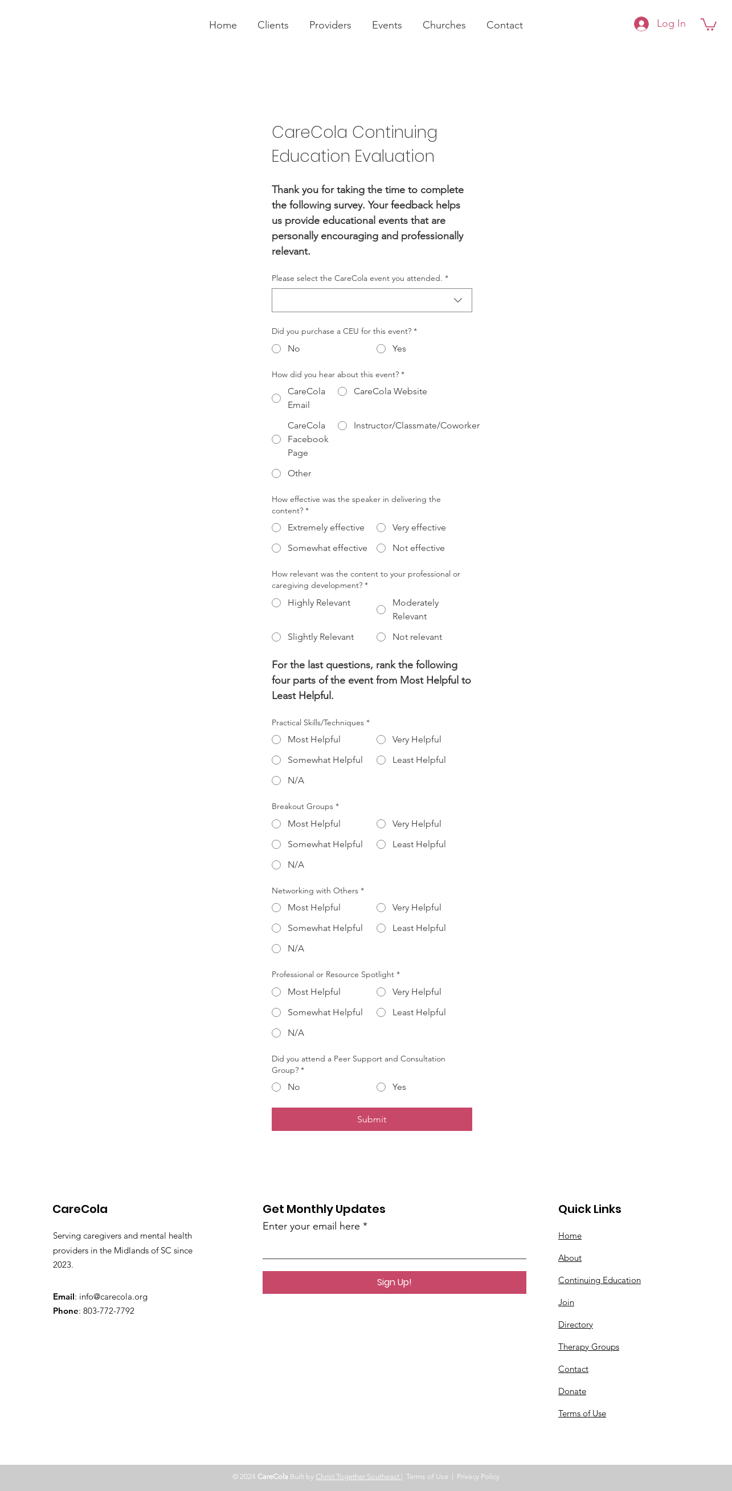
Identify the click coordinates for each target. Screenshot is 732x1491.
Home (570, 1235)
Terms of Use (582, 1413)
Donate (572, 1391)
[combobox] (372, 300)
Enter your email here (311, 1226)
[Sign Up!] (394, 1282)
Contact (573, 1368)
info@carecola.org (113, 1296)
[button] (709, 24)
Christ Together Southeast (358, 1476)
